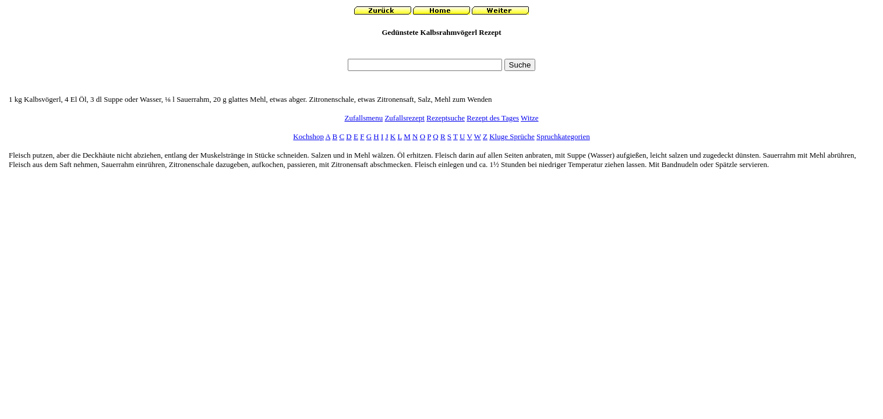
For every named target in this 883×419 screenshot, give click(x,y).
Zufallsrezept (404, 117)
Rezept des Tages (493, 117)
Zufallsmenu (363, 117)
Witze (530, 117)
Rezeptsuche (445, 117)
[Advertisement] (441, 51)
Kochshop (308, 136)
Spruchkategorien (563, 136)
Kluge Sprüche (512, 136)
